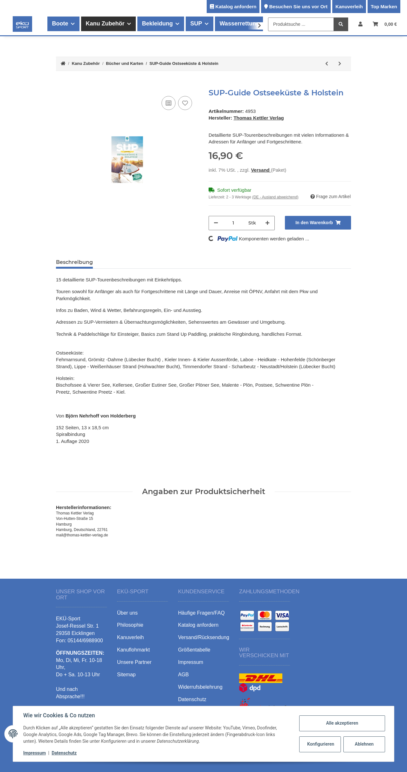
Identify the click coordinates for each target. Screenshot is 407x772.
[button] (360, 24)
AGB (183, 674)
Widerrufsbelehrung (200, 687)
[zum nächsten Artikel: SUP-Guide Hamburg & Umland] (339, 64)
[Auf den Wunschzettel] (185, 103)
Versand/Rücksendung (203, 637)
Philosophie (130, 625)
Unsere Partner (134, 662)
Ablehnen (364, 744)
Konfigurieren (320, 744)
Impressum (34, 752)
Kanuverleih (349, 6)
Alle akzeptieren (342, 723)
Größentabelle (194, 649)
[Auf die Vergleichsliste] (169, 103)
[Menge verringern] (216, 223)
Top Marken (384, 6)
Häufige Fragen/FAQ (201, 613)
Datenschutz (64, 752)
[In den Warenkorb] (61, 84)
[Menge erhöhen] (267, 223)
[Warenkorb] (385, 24)
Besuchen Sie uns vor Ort (298, 6)
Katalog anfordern (235, 6)
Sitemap (126, 674)
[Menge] (233, 223)
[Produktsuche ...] (301, 24)
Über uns (127, 613)
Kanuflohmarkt (133, 649)
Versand (261, 170)
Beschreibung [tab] (74, 262)
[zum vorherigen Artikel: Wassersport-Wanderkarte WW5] (326, 64)
